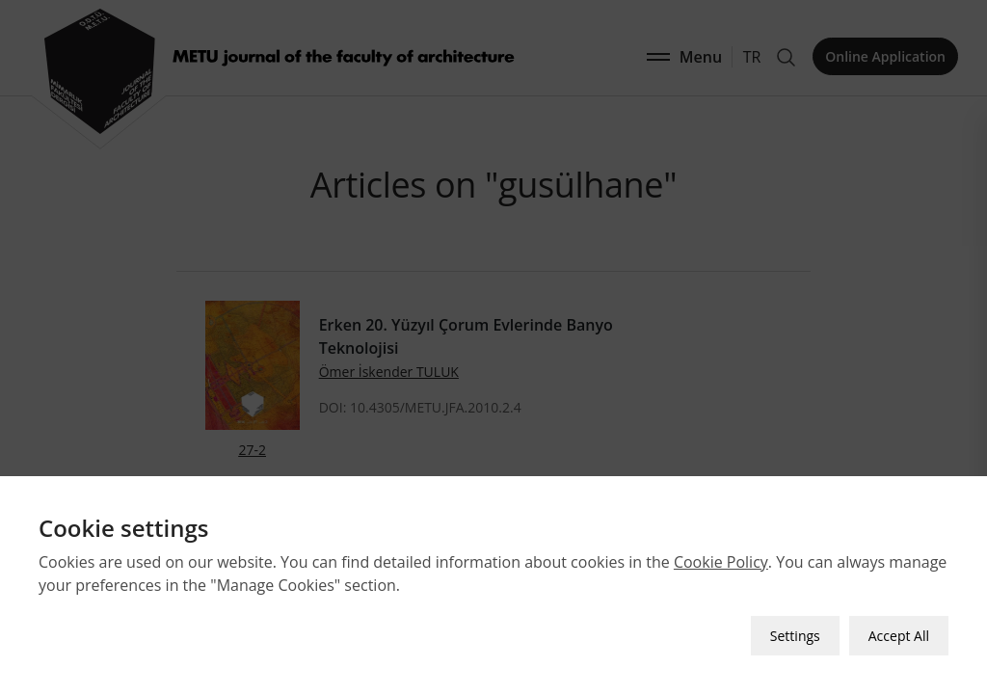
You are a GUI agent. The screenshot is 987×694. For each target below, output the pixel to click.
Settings (795, 636)
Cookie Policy (721, 562)
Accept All (898, 636)
